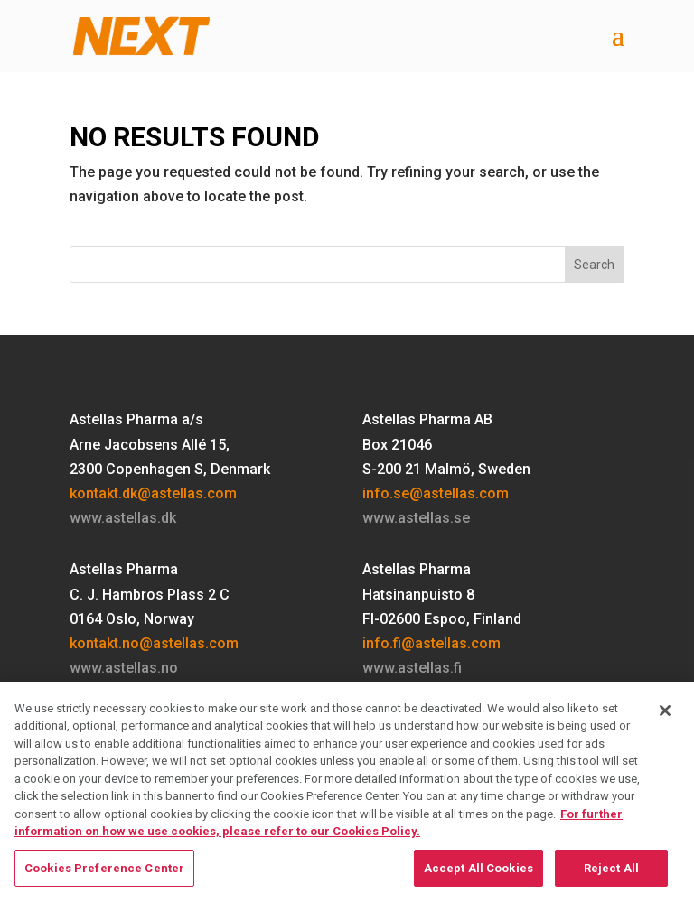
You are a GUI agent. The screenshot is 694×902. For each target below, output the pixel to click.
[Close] (665, 717)
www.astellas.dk (123, 517)
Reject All (611, 874)
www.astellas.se (416, 517)
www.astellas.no (124, 667)
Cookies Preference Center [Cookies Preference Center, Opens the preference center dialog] (104, 874)
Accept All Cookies (478, 874)
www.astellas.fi (412, 667)
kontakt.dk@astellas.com (153, 493)
